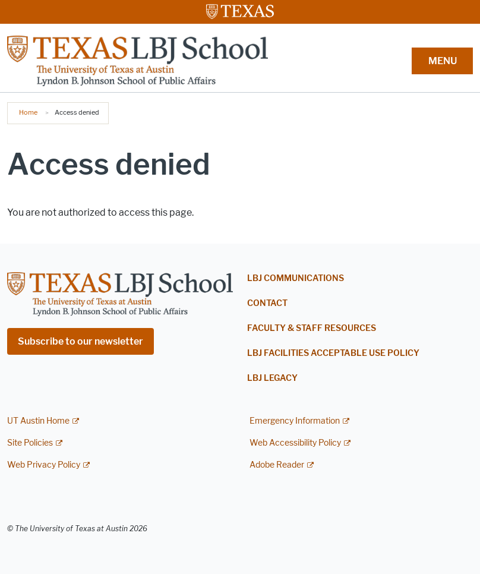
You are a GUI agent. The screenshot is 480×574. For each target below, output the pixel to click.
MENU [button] (442, 61)
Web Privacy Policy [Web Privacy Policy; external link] (43, 465)
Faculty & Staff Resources (311, 328)
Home (28, 112)
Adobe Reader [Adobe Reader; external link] (277, 465)
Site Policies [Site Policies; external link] (30, 443)
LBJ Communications (295, 278)
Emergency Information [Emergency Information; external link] (295, 421)
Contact (267, 303)
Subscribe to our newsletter (80, 341)
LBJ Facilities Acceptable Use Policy (333, 353)
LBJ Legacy (272, 378)
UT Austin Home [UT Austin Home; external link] (38, 421)
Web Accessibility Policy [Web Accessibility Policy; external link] (295, 443)
